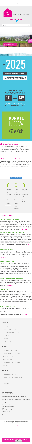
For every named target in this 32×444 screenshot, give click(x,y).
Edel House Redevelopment (9, 144)
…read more (10, 275)
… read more (9, 285)
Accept (18, 440)
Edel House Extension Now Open (11, 159)
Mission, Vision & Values (9, 329)
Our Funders (6, 335)
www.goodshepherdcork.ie (9, 414)
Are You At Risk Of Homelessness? (12, 377)
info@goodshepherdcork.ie (9, 413)
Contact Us (6, 383)
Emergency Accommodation (11, 350)
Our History (6, 326)
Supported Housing (8, 356)
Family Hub (6, 365)
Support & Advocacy (8, 359)
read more (24, 229)
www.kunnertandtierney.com (16, 422)
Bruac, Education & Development (11, 362)
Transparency (7, 338)
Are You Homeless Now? (9, 374)
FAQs (4, 380)
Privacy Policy (7, 341)
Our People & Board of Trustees (11, 332)
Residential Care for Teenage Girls (12, 353)
